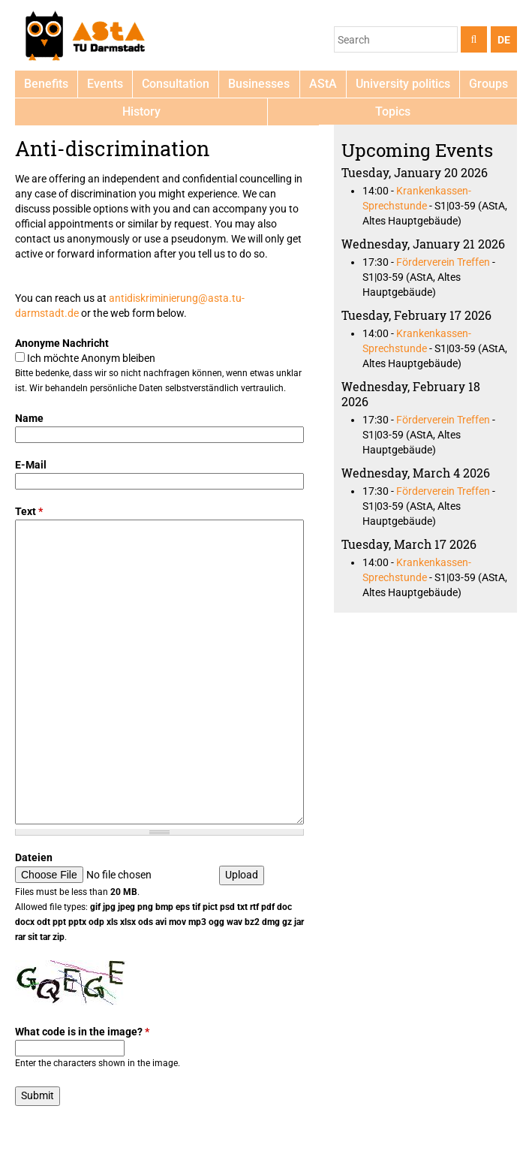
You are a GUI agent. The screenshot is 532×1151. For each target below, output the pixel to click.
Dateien (34, 857)
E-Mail (31, 465)
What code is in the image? (82, 1032)
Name (29, 418)
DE (503, 40)
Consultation (175, 84)
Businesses (259, 84)
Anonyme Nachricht (62, 343)
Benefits (46, 84)
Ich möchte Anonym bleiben (91, 358)
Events (105, 84)
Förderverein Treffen (443, 262)
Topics (392, 111)
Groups (488, 84)
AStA (323, 84)
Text (29, 511)
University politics (403, 84)
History (141, 111)
